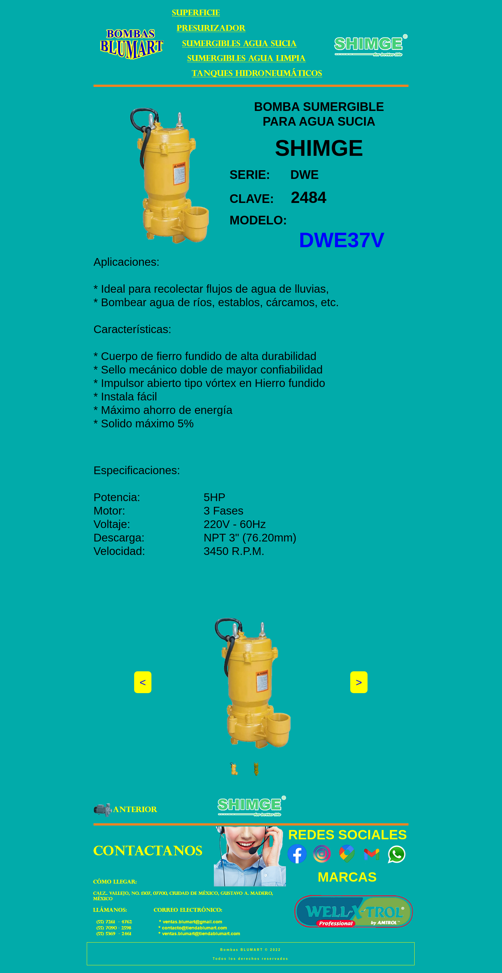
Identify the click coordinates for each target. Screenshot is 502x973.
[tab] (233, 769)
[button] (142, 682)
